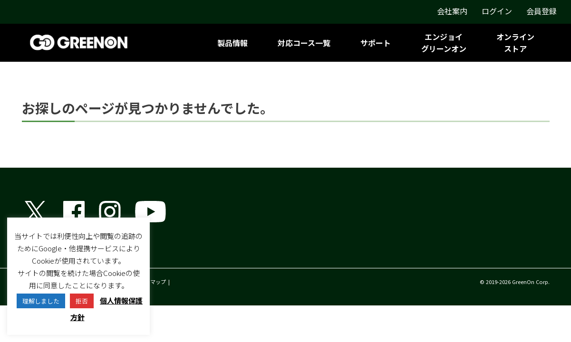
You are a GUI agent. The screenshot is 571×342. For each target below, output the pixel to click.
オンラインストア (515, 42)
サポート (375, 42)
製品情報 (232, 42)
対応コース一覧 (304, 42)
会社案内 (452, 11)
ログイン (497, 11)
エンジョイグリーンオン (443, 42)
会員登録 (541, 11)
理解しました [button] (40, 300)
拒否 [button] (82, 300)
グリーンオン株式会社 (59, 251)
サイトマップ (150, 281)
